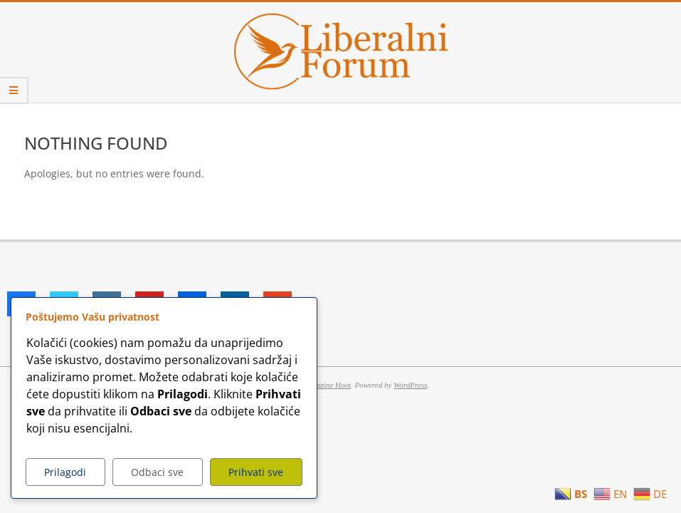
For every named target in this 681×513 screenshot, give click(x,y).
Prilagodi (65, 472)
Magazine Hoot (326, 384)
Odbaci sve (157, 472)
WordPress (410, 384)
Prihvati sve (255, 472)
